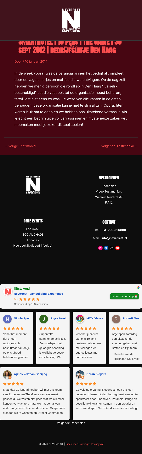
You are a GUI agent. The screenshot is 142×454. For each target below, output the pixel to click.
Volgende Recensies (71, 423)
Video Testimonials (109, 191)
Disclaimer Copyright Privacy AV (84, 444)
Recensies (109, 186)
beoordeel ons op (122, 296)
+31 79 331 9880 (114, 230)
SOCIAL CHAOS (33, 234)
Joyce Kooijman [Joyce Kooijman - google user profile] (61, 318)
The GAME (33, 229)
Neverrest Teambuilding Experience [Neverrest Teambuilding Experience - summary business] (38, 293)
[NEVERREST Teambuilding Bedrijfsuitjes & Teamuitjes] (71, 20)
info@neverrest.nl (114, 238)
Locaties (33, 240)
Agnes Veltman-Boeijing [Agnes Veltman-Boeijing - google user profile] (30, 374)
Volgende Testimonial (119, 146)
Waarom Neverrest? (108, 197)
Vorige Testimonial (20, 146)
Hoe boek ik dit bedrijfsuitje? (33, 245)
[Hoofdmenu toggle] (71, 46)
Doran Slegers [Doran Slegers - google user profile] (96, 374)
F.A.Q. (109, 202)
